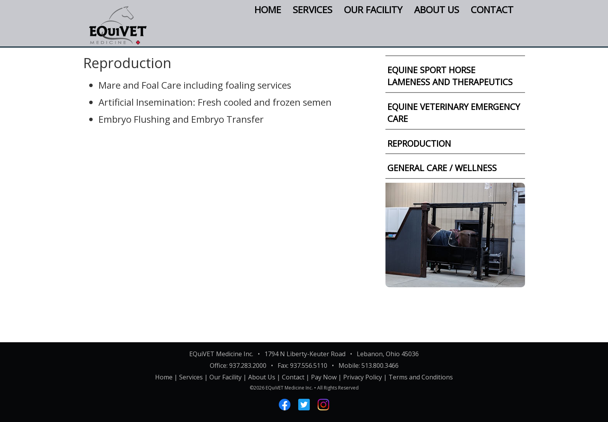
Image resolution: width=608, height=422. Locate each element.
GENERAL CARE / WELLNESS (442, 167)
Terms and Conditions (421, 377)
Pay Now (324, 377)
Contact (492, 9)
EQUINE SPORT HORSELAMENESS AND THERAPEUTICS (450, 75)
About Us (436, 9)
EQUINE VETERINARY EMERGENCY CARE (453, 112)
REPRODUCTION (419, 143)
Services (312, 9)
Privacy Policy (362, 377)
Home (267, 9)
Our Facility (373, 9)
